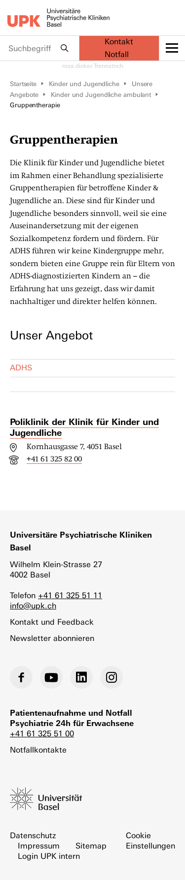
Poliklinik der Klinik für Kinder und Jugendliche (84, 427)
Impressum (39, 845)
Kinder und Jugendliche (84, 84)
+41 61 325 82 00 (54, 459)
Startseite (23, 84)
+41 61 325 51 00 (42, 733)
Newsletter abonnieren (52, 638)
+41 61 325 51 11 (70, 595)
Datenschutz (33, 835)
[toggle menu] (172, 48)
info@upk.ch (33, 605)
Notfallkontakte (38, 750)
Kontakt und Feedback (52, 622)
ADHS (21, 367)
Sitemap (91, 845)
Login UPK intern (49, 856)
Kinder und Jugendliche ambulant (101, 94)
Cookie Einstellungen (150, 840)
